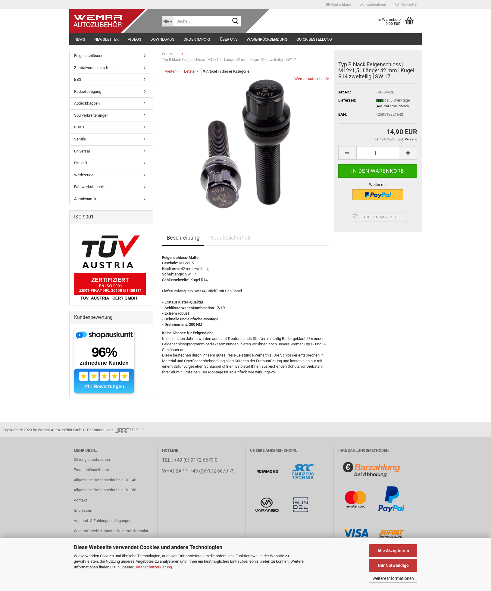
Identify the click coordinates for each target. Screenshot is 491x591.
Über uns (229, 39)
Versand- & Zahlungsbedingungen (102, 520)
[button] (339, 4)
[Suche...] (167, 21)
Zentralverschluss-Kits (93, 67)
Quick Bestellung (314, 39)
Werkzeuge (83, 175)
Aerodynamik (85, 198)
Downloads (162, 39)
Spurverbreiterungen (91, 115)
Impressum (83, 510)
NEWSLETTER (106, 39)
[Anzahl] (377, 153)
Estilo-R (80, 163)
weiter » (171, 71)
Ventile (80, 139)
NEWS (79, 39)
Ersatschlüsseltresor (91, 469)
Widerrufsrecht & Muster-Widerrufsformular (111, 531)
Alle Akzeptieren (393, 550)
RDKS (79, 127)
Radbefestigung (87, 91)
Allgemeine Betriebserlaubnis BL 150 (105, 490)
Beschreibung (183, 237)
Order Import (197, 39)
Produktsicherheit (229, 237)
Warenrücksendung (267, 39)
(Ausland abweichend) (392, 106)
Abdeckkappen (87, 103)
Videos (134, 39)
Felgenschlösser (88, 55)
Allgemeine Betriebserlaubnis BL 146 (105, 480)
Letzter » (191, 71)
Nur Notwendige (393, 565)
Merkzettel (406, 4)
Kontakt (80, 500)
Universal (82, 151)
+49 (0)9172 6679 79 (212, 471)
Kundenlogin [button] (373, 4)
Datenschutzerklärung (153, 567)
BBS (77, 79)
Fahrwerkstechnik (89, 186)
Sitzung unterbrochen (92, 459)
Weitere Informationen (393, 578)
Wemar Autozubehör (311, 79)
